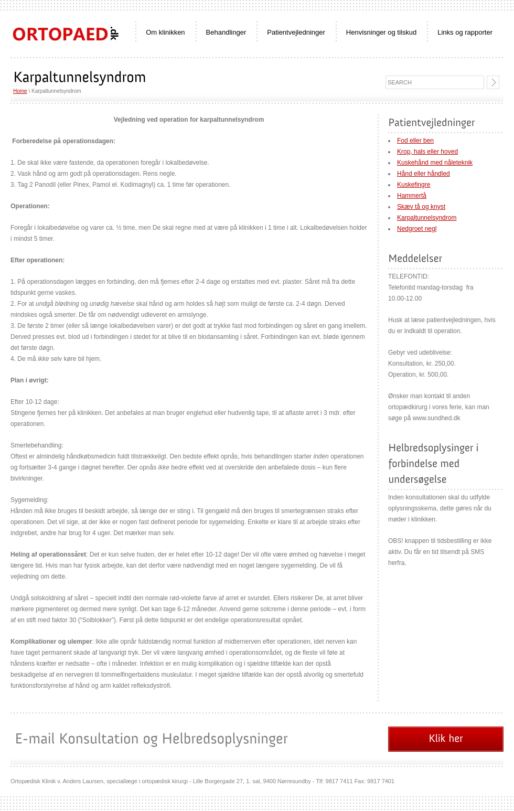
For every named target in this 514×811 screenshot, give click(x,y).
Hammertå (411, 195)
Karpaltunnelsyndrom (426, 217)
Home (20, 91)
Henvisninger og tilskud (381, 32)
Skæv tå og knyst (421, 206)
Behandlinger (226, 32)
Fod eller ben (415, 140)
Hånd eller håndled (423, 173)
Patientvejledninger (296, 32)
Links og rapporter (464, 32)
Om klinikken (165, 32)
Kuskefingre (413, 184)
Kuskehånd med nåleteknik (435, 162)
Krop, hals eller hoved (427, 151)
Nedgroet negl (416, 228)
